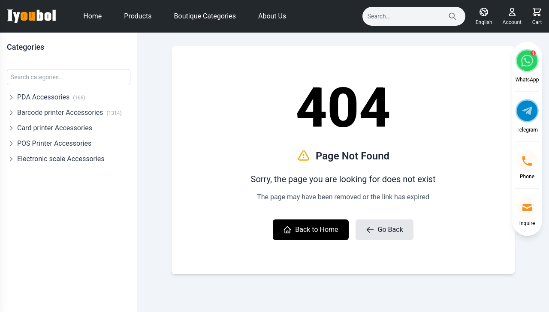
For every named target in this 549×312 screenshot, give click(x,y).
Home (92, 16)
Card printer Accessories (54, 128)
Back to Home (310, 229)
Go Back (384, 229)
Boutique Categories (205, 16)
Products (137, 16)
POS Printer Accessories (54, 143)
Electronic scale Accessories (61, 159)
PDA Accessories (51, 97)
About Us (272, 16)
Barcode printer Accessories (69, 112)
